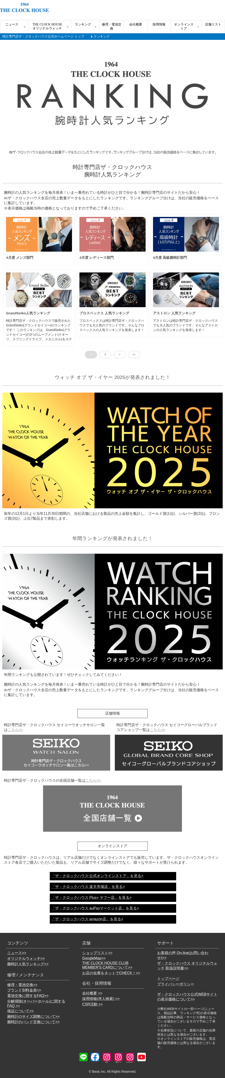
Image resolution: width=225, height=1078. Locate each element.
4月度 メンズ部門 (19, 257)
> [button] (119, 354)
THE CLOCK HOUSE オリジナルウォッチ (47, 26)
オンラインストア (184, 26)
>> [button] (134, 354)
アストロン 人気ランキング (174, 313)
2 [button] (105, 354)
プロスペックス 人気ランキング (104, 313)
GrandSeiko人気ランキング (28, 313)
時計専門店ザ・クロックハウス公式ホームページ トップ (43, 36)
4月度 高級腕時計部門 (170, 257)
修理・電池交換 (111, 26)
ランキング (83, 24)
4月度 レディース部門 (96, 257)
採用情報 (159, 24)
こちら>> (15, 730)
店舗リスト (213, 24)
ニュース (11, 24)
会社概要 (135, 24)
